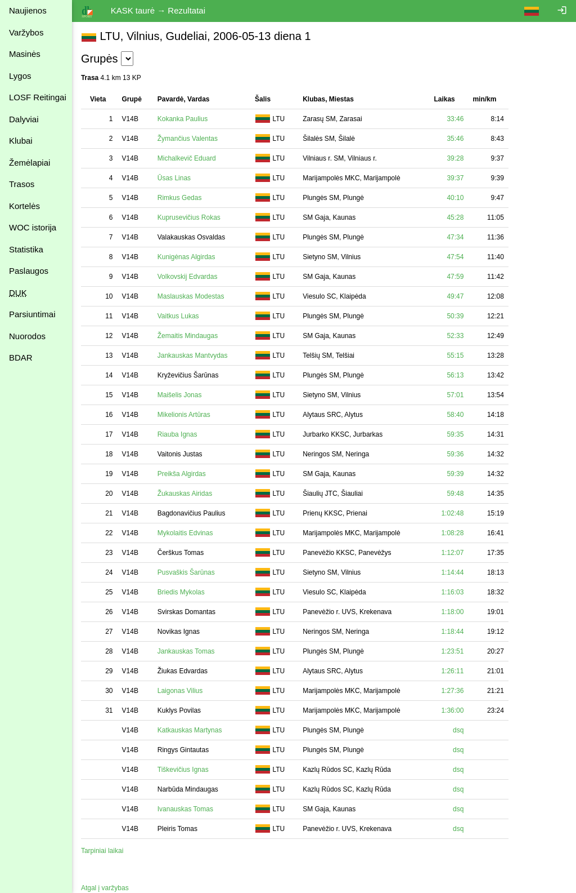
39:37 (455, 178)
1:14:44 (452, 572)
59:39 (455, 474)
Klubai (21, 140)
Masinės (24, 54)
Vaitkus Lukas (178, 316)
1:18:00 (452, 612)
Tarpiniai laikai (102, 851)
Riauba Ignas (177, 434)
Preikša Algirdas (182, 474)
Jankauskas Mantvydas (193, 355)
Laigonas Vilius (180, 691)
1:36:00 (452, 710)
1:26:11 (452, 671)
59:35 (455, 434)
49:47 (455, 296)
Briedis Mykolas (181, 592)
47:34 (455, 237)
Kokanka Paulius (183, 119)
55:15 (455, 355)
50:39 (455, 316)
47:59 (455, 277)
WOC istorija (32, 227)
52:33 (455, 336)
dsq (458, 730)
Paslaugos (28, 271)
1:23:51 (452, 651)
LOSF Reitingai (37, 97)
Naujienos (28, 10)
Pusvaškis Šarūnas (186, 572)
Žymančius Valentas (188, 139)
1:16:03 (452, 592)
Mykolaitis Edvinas (185, 533)
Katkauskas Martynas (190, 730)
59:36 (455, 454)
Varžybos (26, 32)
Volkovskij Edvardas (188, 277)
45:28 (455, 217)
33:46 (455, 119)
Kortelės (24, 206)
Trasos (21, 184)
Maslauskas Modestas (191, 296)
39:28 (455, 158)
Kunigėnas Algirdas (186, 257)
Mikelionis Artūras (184, 415)
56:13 (455, 375)
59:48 (455, 493)
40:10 (455, 198)
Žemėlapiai (29, 162)
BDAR (21, 357)
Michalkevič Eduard (187, 158)
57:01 (455, 395)
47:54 (455, 257)
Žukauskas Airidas (185, 493)
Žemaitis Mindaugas (188, 336)
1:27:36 (452, 691)
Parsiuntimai (32, 314)
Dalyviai (24, 119)
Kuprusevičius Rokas (189, 217)
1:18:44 (452, 632)
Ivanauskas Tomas (185, 809)
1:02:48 (452, 513)
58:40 (455, 415)
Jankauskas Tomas (186, 651)
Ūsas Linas (174, 178)
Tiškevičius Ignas (183, 770)
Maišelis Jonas (180, 395)
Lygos (20, 76)
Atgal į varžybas (105, 888)
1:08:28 (452, 533)
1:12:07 (452, 553)
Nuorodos (27, 336)
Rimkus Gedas (180, 198)
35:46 (455, 139)
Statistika (26, 249)
